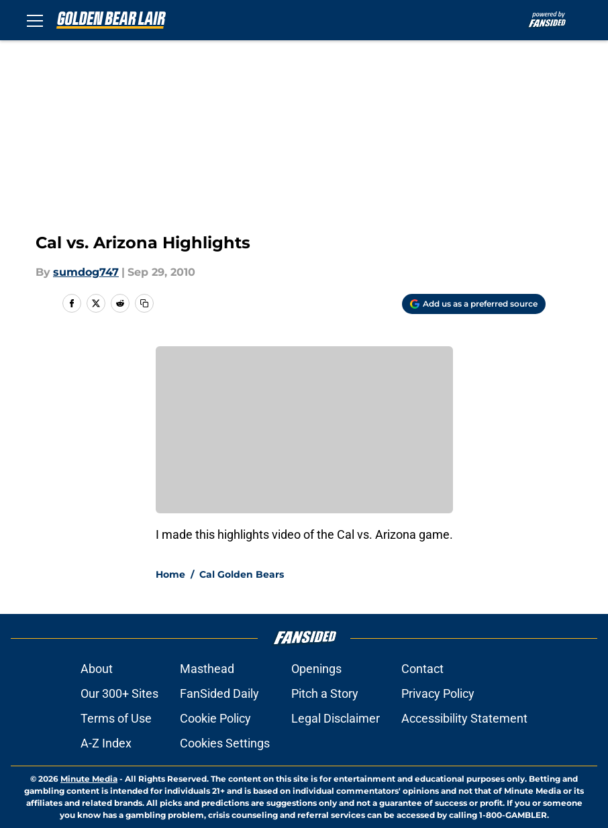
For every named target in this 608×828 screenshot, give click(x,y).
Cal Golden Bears (241, 574)
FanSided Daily (219, 693)
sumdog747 (86, 272)
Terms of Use (116, 718)
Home (170, 574)
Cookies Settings (225, 743)
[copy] (144, 303)
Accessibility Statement (464, 718)
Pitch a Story (324, 693)
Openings (316, 669)
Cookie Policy (215, 718)
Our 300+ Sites (119, 693)
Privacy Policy (437, 693)
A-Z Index (106, 743)
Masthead (207, 669)
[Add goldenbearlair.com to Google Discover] (474, 304)
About (97, 669)
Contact (422, 669)
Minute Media (88, 779)
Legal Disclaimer (335, 718)
